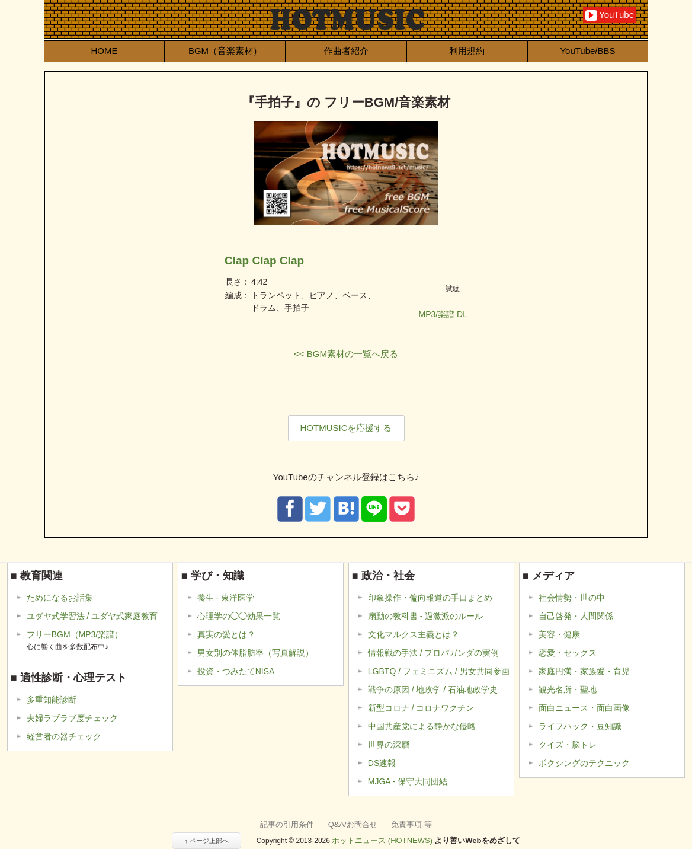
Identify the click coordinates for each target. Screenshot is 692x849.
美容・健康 (559, 634)
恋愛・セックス (568, 653)
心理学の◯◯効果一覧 (238, 616)
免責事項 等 (411, 824)
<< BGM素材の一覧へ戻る (346, 354)
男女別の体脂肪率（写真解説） (255, 653)
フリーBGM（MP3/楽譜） (75, 641)
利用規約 (467, 51)
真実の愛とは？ (226, 634)
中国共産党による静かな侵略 (422, 726)
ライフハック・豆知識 (580, 726)
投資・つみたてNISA (236, 671)
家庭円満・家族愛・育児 (584, 671)
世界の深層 (388, 744)
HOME (104, 51)
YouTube (609, 15)
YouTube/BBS (587, 51)
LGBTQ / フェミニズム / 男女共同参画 (439, 671)
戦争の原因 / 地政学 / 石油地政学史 (433, 689)
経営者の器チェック (64, 736)
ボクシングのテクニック (584, 763)
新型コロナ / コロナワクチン (421, 708)
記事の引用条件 (287, 824)
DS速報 (382, 763)
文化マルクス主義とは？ (413, 634)
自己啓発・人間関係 (576, 616)
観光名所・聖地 (568, 689)
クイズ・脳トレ (568, 744)
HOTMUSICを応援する (346, 428)
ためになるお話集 (60, 597)
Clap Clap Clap (264, 260)
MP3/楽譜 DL (443, 314)
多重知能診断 (51, 699)
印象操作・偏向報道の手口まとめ (430, 597)
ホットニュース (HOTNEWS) (382, 840)
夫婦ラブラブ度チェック (72, 718)
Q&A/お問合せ (352, 824)
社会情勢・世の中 (572, 597)
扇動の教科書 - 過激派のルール (425, 616)
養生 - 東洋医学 (225, 597)
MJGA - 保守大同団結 (408, 781)
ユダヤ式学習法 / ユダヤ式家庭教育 (92, 616)
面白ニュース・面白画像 (584, 708)
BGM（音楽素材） (225, 51)
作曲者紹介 (346, 51)
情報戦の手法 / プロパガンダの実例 (433, 653)
